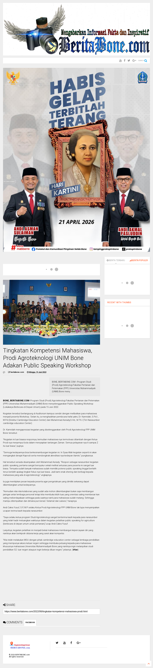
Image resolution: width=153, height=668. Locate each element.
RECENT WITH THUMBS (119, 302)
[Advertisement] (51, 578)
